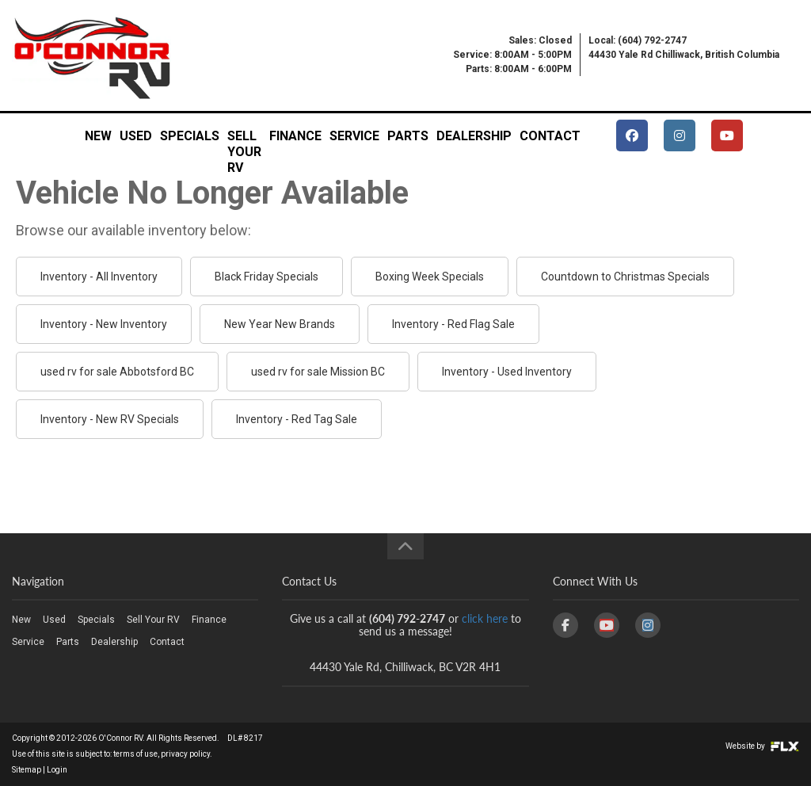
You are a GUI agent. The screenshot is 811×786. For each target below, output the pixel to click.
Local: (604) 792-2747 (637, 40)
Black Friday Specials (266, 276)
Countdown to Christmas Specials (625, 276)
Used (136, 135)
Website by (762, 746)
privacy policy (185, 754)
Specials (189, 135)
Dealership (474, 135)
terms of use (135, 754)
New (98, 135)
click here (485, 618)
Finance (295, 135)
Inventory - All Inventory (99, 276)
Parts (407, 135)
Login (57, 769)
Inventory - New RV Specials (109, 419)
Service (354, 135)
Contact (550, 135)
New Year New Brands (279, 324)
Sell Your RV (244, 141)
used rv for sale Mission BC (318, 371)
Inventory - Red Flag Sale (453, 324)
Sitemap (26, 769)
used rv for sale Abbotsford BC (117, 371)
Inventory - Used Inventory (507, 371)
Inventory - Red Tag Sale (296, 419)
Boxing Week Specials (429, 276)
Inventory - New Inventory (103, 324)
